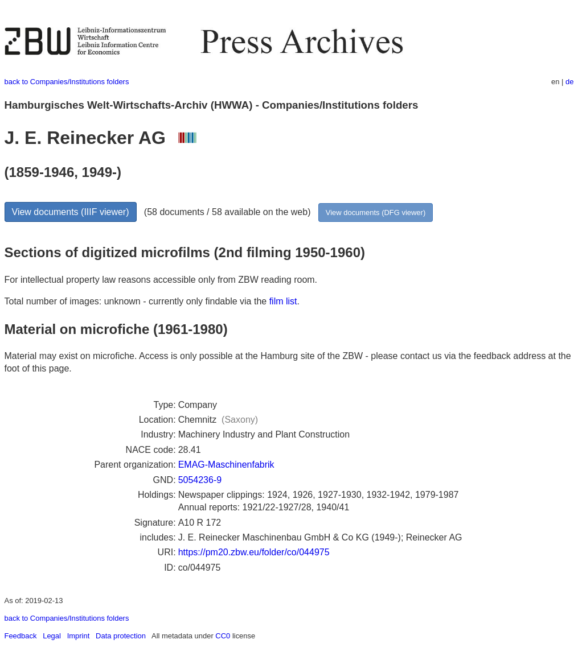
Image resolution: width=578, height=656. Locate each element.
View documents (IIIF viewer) (70, 212)
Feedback (21, 636)
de (569, 81)
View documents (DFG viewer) (375, 212)
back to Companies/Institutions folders (67, 81)
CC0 (222, 636)
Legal (52, 636)
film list (283, 301)
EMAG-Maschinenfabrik (226, 464)
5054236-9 (200, 480)
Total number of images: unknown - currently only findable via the (137, 301)
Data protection (121, 636)
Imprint (78, 636)
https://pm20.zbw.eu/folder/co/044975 (254, 552)
